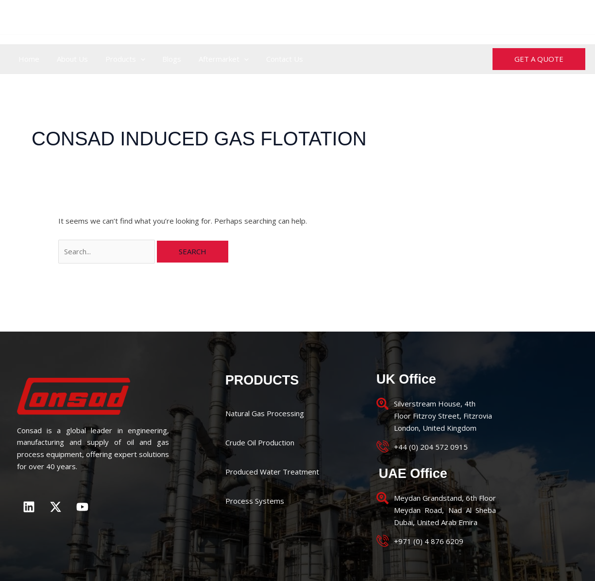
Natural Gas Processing (264, 413)
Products (118, 58)
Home (27, 59)
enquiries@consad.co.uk (538, 17)
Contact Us (269, 59)
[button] (539, 59)
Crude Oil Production (259, 442)
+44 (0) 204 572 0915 (261, 17)
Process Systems (254, 501)
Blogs (162, 59)
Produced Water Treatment (272, 471)
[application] (133, 58)
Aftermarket (211, 58)
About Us (68, 59)
